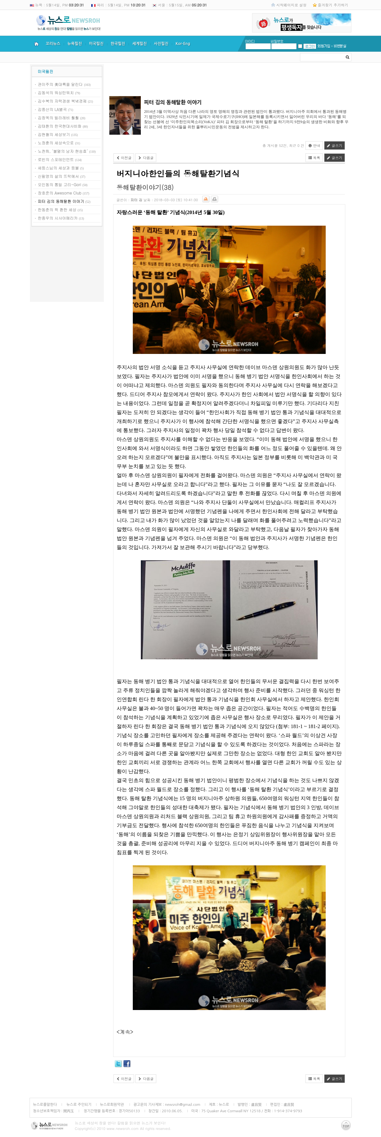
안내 (314, 145)
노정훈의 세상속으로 (56, 142)
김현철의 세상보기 (54, 134)
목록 (314, 157)
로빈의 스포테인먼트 (56, 159)
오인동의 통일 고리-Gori (59, 184)
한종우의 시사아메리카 (58, 218)
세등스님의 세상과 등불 (58, 167)
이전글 (124, 157)
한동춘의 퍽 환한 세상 (57, 209)
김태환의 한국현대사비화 (60, 126)
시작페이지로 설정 (291, 4)
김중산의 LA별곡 (52, 109)
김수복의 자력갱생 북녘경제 (62, 101)
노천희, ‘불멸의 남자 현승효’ (63, 151)
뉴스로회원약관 (112, 1104)
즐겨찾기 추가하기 (333, 4)
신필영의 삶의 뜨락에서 (58, 176)
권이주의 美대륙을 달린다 (60, 84)
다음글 (146, 157)
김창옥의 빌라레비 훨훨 (58, 117)
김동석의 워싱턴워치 (56, 92)
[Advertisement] (67, 265)
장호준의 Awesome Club (60, 192)
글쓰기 (334, 145)
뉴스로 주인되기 (78, 1104)
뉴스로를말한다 (45, 1104)
